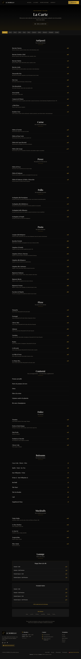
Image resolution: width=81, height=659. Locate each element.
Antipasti (5, 32)
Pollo (20, 32)
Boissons (45, 32)
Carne (10, 32)
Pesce (15, 32)
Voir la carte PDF (40, 23)
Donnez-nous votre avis (8, 645)
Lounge (56, 32)
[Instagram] (2, 642)
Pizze (29, 32)
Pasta (24, 32)
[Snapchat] (7, 642)
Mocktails (51, 32)
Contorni (34, 32)
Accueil (29, 2)
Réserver (73, 2)
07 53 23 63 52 (46, 634)
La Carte (35, 2)
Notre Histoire (44, 2)
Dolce (39, 32)
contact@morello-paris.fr (47, 636)
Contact (53, 2)
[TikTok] (5, 642)
